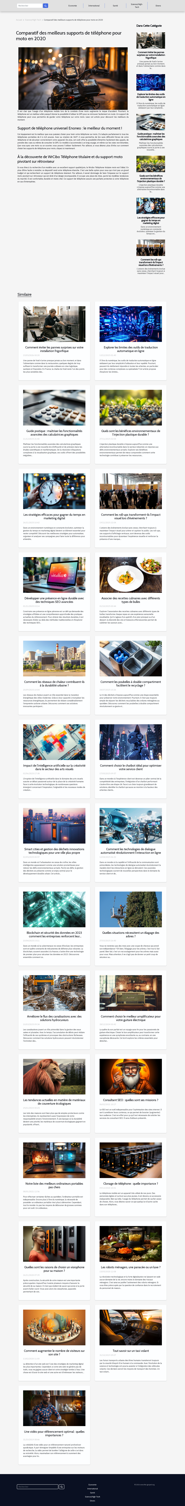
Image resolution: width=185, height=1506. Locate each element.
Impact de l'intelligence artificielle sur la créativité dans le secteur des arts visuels (54, 767)
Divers (158, 5)
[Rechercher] (29, 5)
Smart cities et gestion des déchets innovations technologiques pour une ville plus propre (54, 850)
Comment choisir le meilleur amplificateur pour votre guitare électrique (131, 1018)
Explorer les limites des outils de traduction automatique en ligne (150, 97)
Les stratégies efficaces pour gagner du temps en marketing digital (151, 220)
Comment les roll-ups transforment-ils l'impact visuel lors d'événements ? (151, 262)
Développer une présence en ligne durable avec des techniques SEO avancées (54, 600)
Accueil (19, 20)
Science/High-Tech (137, 5)
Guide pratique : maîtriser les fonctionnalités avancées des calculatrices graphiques (151, 136)
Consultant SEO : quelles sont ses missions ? (130, 1100)
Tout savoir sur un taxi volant (131, 1351)
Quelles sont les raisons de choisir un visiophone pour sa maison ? (54, 1268)
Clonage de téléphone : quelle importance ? (130, 1183)
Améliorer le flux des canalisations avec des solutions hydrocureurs (54, 1018)
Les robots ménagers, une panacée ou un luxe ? (131, 1267)
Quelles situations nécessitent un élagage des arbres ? (130, 934)
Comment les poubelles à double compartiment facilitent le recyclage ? (131, 683)
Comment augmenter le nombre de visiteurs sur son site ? (54, 1352)
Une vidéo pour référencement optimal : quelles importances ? (54, 1433)
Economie (72, 5)
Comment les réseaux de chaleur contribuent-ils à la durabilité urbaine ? (54, 683)
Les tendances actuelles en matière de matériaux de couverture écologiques (54, 1101)
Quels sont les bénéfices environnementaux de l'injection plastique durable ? (151, 178)
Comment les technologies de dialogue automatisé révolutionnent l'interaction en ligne (131, 850)
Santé (115, 5)
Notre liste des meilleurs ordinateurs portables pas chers (54, 1185)
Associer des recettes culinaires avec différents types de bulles (130, 600)
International (94, 5)
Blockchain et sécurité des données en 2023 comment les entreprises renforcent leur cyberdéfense (54, 936)
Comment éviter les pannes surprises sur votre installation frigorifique (151, 55)
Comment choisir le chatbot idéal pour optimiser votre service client (130, 767)
